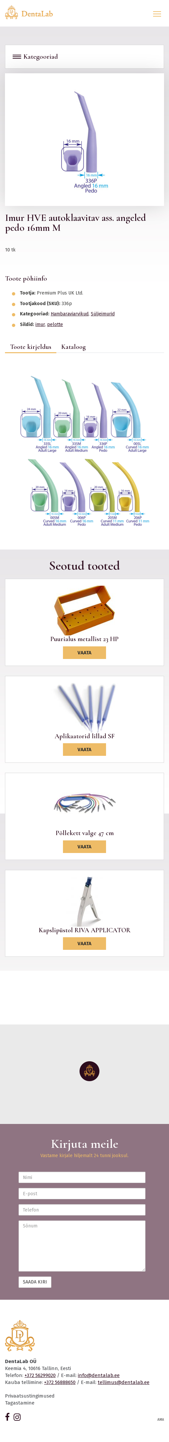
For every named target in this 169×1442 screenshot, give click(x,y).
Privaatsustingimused (30, 1396)
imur (40, 324)
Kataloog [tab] (73, 347)
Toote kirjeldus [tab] (30, 347)
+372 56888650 (60, 1382)
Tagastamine (19, 1403)
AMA (160, 1419)
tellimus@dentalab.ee (123, 1382)
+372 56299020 (40, 1375)
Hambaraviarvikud (69, 314)
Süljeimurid (103, 314)
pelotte (55, 324)
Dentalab (33, 12)
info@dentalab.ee (99, 1375)
